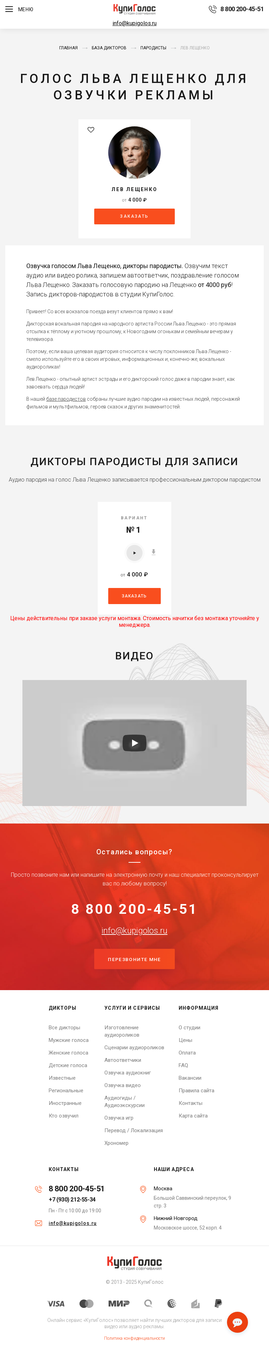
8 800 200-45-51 (134, 908)
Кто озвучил (63, 1116)
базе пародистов (66, 398)
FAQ (183, 1065)
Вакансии (190, 1078)
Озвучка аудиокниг (127, 1073)
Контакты (190, 1103)
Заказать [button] (134, 216)
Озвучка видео (122, 1085)
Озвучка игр (118, 1118)
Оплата (187, 1053)
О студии (189, 1027)
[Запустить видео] (134, 742)
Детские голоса (68, 1065)
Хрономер (116, 1143)
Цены (185, 1040)
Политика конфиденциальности (134, 1338)
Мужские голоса (69, 1040)
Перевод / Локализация (133, 1130)
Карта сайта (193, 1116)
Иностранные (65, 1103)
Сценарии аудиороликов (134, 1047)
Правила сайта (196, 1090)
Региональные (66, 1090)
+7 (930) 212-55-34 (72, 1200)
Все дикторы (64, 1027)
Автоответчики (122, 1060)
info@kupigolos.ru (134, 23)
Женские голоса (68, 1053)
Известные (62, 1078)
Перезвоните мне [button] (134, 959)
